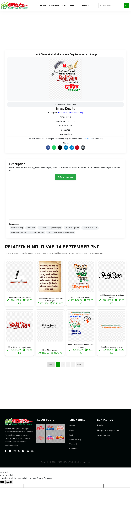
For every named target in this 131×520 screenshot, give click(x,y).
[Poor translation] (9, 482)
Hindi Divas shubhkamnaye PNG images (81, 345)
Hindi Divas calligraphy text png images (111, 296)
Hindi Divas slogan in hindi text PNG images (50, 299)
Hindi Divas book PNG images (19, 297)
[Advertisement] (65, 29)
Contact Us (87, 138)
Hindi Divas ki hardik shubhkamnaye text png (27, 232)
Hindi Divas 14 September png (70, 112)
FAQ (64, 5)
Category (54, 5)
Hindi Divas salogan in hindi (112, 347)
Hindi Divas (31, 228)
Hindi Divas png (17, 228)
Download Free (65, 177)
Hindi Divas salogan (90, 228)
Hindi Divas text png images (19, 347)
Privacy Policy (75, 439)
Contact (84, 5)
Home (43, 5)
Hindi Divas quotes (72, 228)
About (73, 5)
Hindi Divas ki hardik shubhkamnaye (61, 232)
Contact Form (104, 435)
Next (79, 364)
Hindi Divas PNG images (80, 297)
